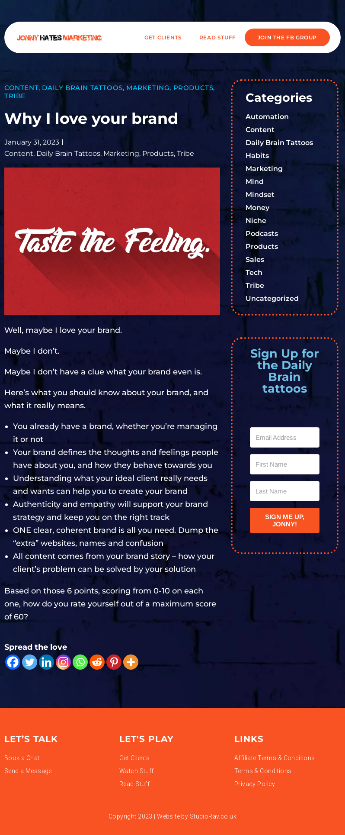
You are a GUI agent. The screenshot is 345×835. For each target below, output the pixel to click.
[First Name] (284, 464)
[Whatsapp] (80, 662)
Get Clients (163, 37)
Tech (254, 272)
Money (257, 207)
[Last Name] (284, 491)
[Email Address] (284, 437)
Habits (257, 156)
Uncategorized (272, 298)
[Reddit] (97, 662)
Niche (256, 220)
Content (21, 88)
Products (193, 88)
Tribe (15, 96)
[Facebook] (12, 662)
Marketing (147, 88)
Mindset (260, 194)
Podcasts (262, 233)
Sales (255, 259)
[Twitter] (29, 662)
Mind (255, 181)
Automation (267, 117)
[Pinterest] (113, 662)
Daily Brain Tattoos (82, 88)
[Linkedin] (46, 662)
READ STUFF (217, 37)
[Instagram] (63, 662)
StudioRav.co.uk (213, 816)
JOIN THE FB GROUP (287, 37)
